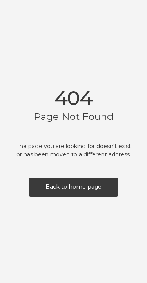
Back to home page (73, 186)
